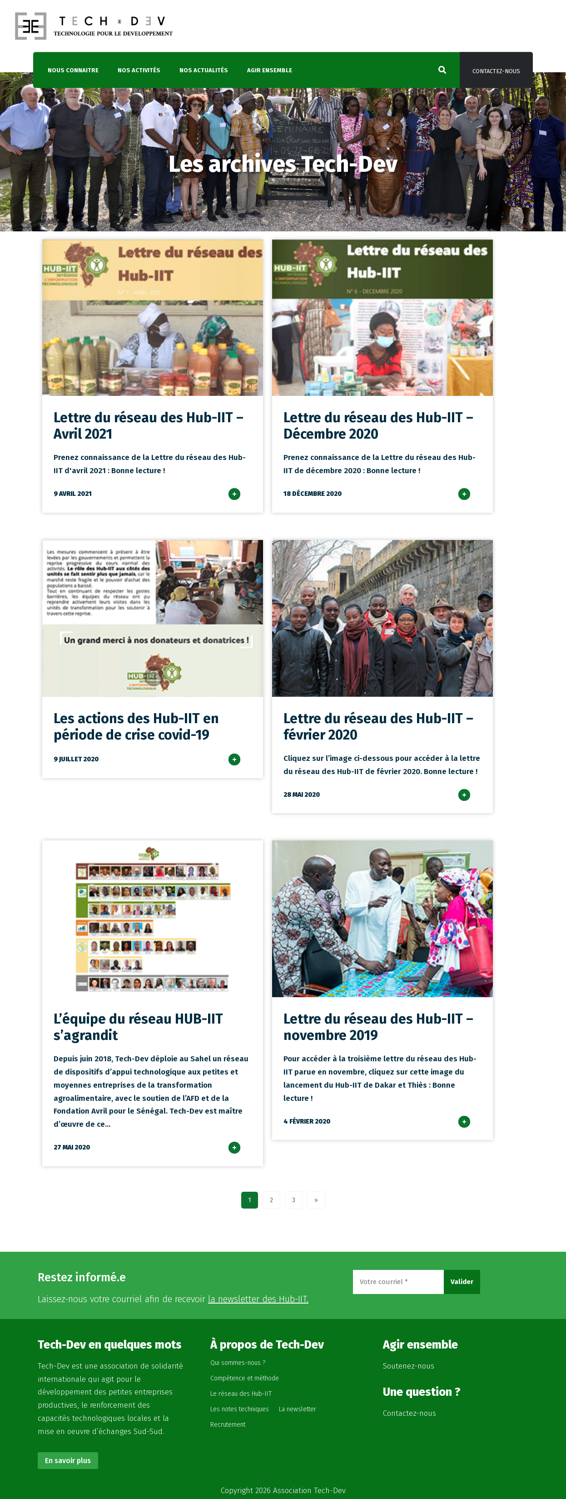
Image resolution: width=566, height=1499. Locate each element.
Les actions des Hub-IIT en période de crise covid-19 (136, 726)
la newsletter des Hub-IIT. (258, 1299)
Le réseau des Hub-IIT (241, 1394)
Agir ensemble (269, 70)
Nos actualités (203, 70)
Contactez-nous (496, 71)
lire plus (243, 505)
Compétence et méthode (244, 1378)
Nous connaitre (73, 70)
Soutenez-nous (408, 1366)
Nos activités (139, 70)
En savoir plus (68, 1460)
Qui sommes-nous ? (237, 1363)
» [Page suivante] (316, 1200)
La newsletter (297, 1409)
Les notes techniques (239, 1409)
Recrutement (227, 1425)
